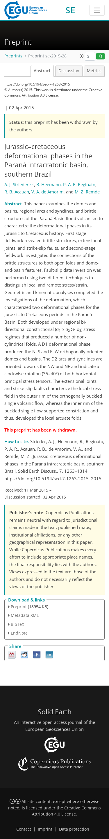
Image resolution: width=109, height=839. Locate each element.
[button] (82, 56)
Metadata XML (25, 615)
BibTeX (17, 624)
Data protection (74, 829)
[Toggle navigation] (97, 10)
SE (70, 10)
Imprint (45, 829)
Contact (23, 829)
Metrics (94, 70)
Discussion (68, 70)
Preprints (13, 56)
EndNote (19, 633)
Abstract (42, 70)
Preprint (19, 606)
